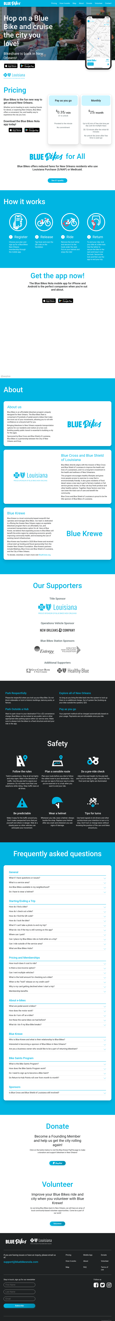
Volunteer (57, 1184)
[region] (57, 344)
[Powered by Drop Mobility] (100, 1314)
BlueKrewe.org (44, 555)
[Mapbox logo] (6, 376)
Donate (57, 1126)
